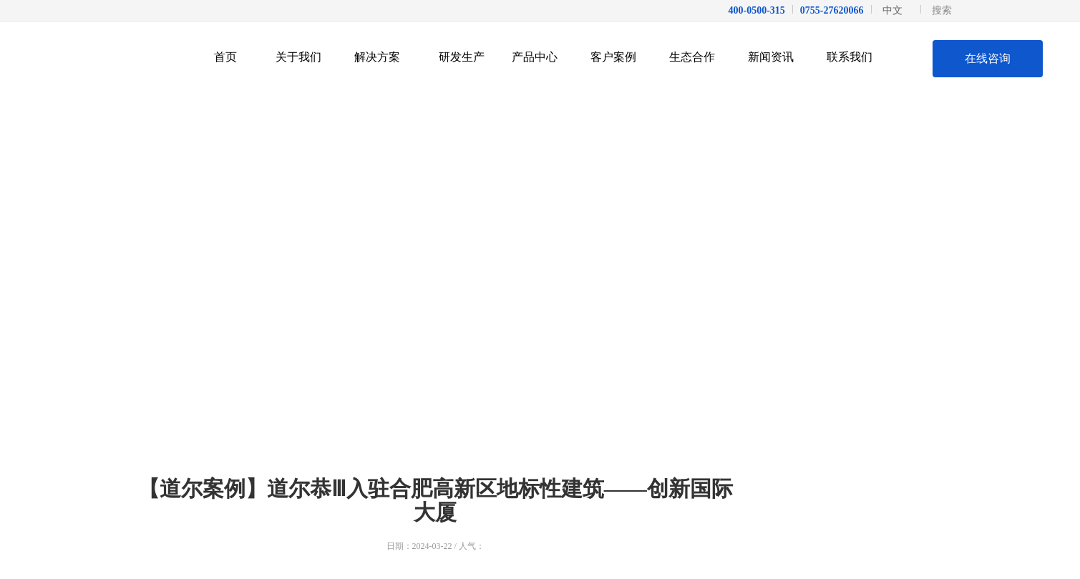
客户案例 (618, 57)
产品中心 (540, 57)
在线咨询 (988, 58)
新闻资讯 (776, 57)
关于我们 (304, 57)
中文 (892, 10)
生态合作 (697, 57)
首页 (225, 57)
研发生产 (462, 57)
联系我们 (855, 57)
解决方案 (382, 57)
